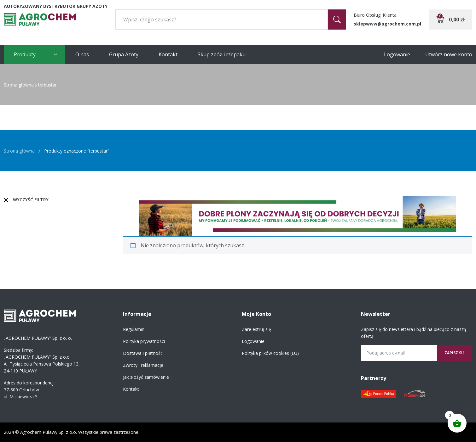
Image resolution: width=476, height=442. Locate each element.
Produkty (25, 54)
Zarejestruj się (256, 329)
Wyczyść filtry (31, 200)
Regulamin (133, 329)
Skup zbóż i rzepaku (222, 54)
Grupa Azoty (123, 54)
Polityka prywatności (144, 341)
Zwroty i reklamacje (143, 365)
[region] (298, 216)
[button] (298, 216)
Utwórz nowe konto (448, 54)
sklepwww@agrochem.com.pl (387, 24)
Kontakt (168, 54)
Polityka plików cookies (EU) (270, 353)
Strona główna (19, 85)
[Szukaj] (337, 19)
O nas (82, 54)
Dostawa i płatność (143, 353)
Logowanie (397, 54)
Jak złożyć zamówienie (146, 377)
